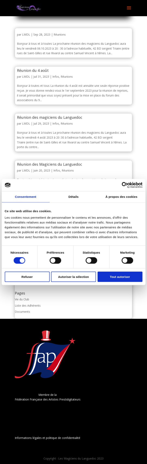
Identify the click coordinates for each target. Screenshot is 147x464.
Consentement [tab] (25, 196)
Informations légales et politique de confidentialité (47, 438)
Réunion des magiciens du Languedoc (49, 117)
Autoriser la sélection (73, 276)
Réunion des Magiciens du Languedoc (49, 164)
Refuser (27, 276)
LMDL (26, 34)
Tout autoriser (120, 276)
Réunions (60, 34)
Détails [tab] (74, 196)
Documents (22, 312)
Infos (55, 76)
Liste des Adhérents (28, 305)
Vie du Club (22, 299)
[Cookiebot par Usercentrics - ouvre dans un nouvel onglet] (124, 185)
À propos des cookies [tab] (121, 196)
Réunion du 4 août (33, 70)
